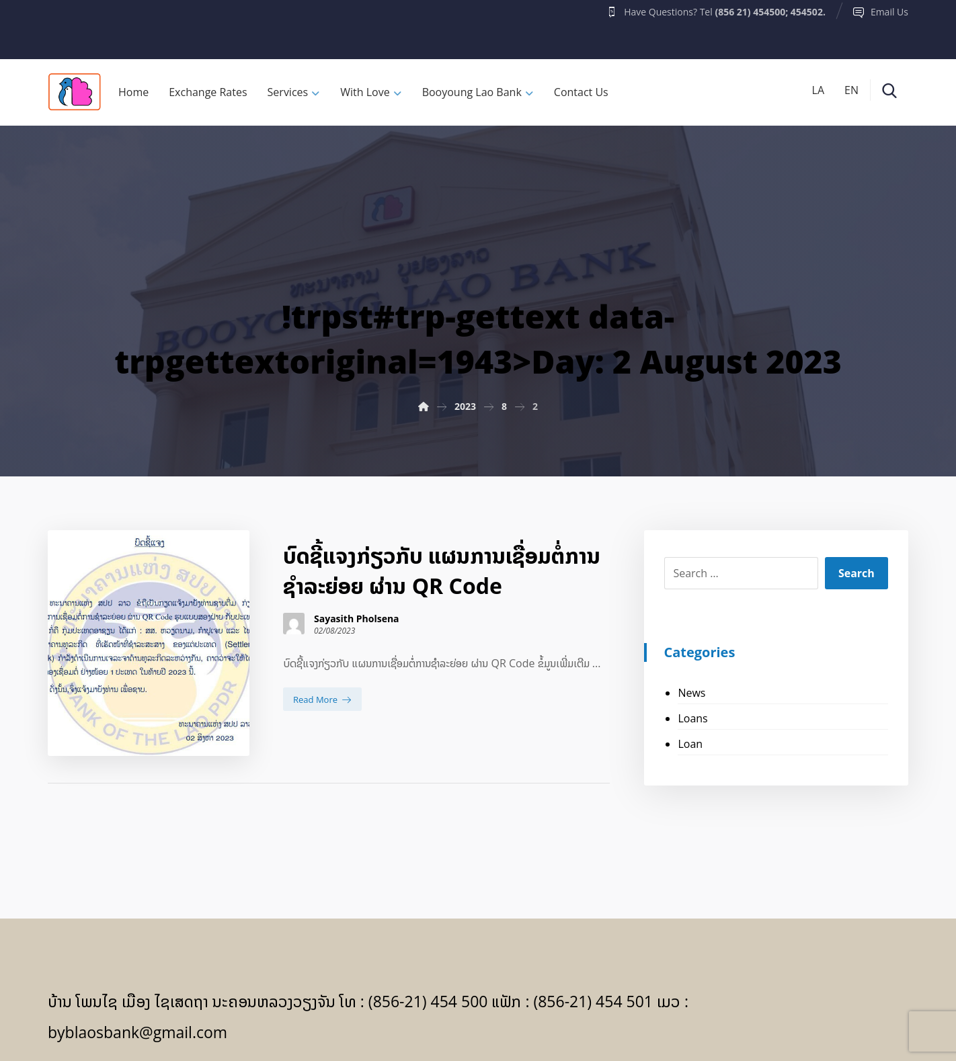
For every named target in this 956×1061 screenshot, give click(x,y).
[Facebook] (74, 26)
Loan (690, 743)
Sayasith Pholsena (356, 619)
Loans (692, 718)
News (691, 692)
